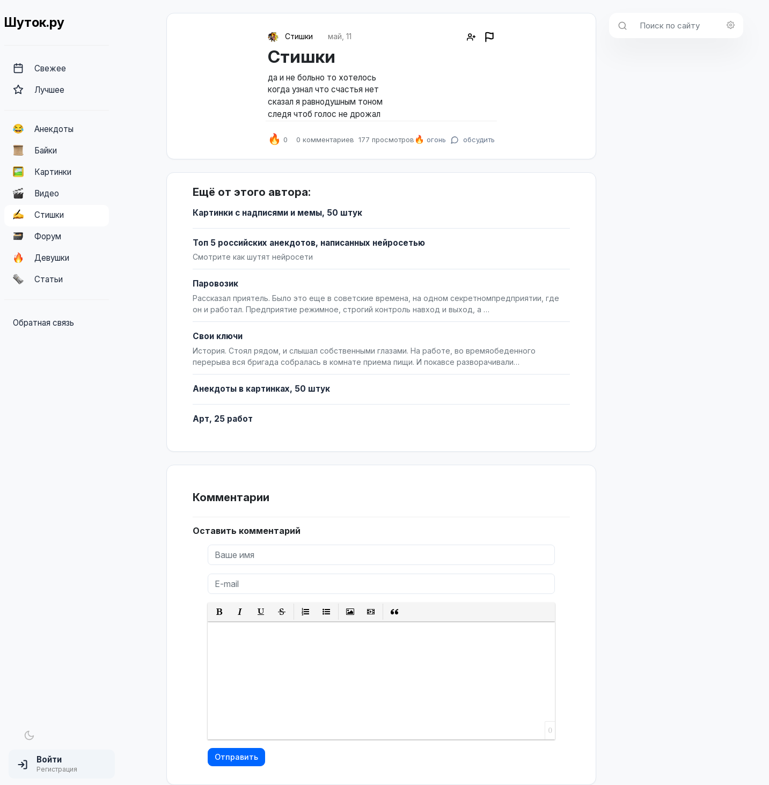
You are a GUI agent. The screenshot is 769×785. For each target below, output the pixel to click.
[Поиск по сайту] (688, 25)
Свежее (39, 68)
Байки (35, 150)
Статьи (38, 279)
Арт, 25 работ (223, 419)
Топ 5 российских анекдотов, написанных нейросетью (309, 243)
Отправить (236, 756)
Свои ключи (218, 336)
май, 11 (339, 36)
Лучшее (38, 89)
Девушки (41, 257)
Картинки (42, 171)
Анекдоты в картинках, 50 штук (261, 389)
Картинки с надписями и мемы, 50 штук (277, 213)
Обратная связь (43, 323)
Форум (37, 236)
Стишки (38, 214)
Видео (36, 193)
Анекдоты (43, 128)
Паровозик (215, 283)
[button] (62, 764)
